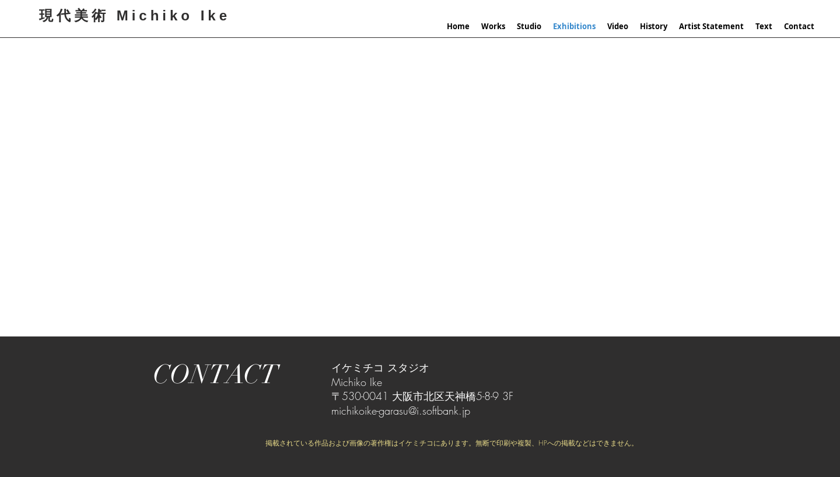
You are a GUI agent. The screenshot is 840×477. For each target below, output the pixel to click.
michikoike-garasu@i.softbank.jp (400, 411)
